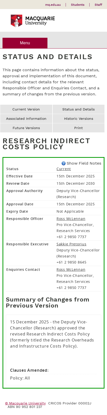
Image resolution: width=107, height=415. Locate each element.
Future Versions (26, 128)
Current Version (26, 109)
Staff (98, 5)
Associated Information (26, 119)
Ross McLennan (71, 218)
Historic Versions (78, 119)
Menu (25, 43)
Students (77, 5)
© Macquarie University (25, 403)
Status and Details (78, 109)
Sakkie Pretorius (72, 244)
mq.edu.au (53, 5)
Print (78, 128)
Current (64, 168)
